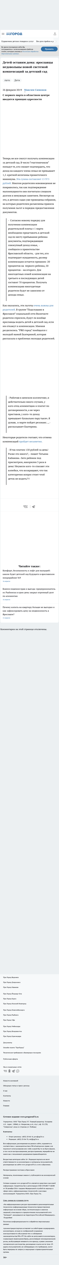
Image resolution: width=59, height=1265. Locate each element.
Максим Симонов (35, 89)
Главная (6, 1106)
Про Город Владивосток (12, 1031)
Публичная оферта (10, 1059)
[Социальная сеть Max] (18, 1071)
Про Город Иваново (10, 987)
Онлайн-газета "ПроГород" (13, 1048)
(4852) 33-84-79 (22, 1139)
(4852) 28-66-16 (27, 1137)
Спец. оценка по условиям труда (15, 1200)
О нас (5, 1091)
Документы (7, 1043)
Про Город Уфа (9, 1020)
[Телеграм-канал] (14, 1071)
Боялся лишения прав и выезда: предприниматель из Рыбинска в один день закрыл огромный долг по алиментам (29, 594)
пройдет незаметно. (30, 441)
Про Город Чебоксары (11, 1026)
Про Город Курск (9, 999)
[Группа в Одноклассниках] (9, 1071)
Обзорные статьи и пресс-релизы (16, 1086)
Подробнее (8, 1218)
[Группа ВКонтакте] (5, 1071)
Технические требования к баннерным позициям (22, 1053)
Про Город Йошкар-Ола (12, 994)
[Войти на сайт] (55, 34)
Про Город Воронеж (11, 977)
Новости (6, 1101)
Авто (7, 80)
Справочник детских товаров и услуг (17, 41)
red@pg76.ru (34, 1139)
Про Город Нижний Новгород (14, 1004)
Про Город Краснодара (12, 1036)
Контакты (7, 1096)
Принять (49, 49)
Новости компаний (10, 1081)
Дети (17, 80)
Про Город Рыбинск (10, 1015)
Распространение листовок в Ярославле (18, 1170)
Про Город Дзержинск (11, 982)
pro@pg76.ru (39, 1137)
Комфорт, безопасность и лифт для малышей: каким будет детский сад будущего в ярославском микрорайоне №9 (29, 576)
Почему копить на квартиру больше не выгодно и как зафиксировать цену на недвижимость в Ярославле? (29, 613)
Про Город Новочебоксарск (14, 1010)
